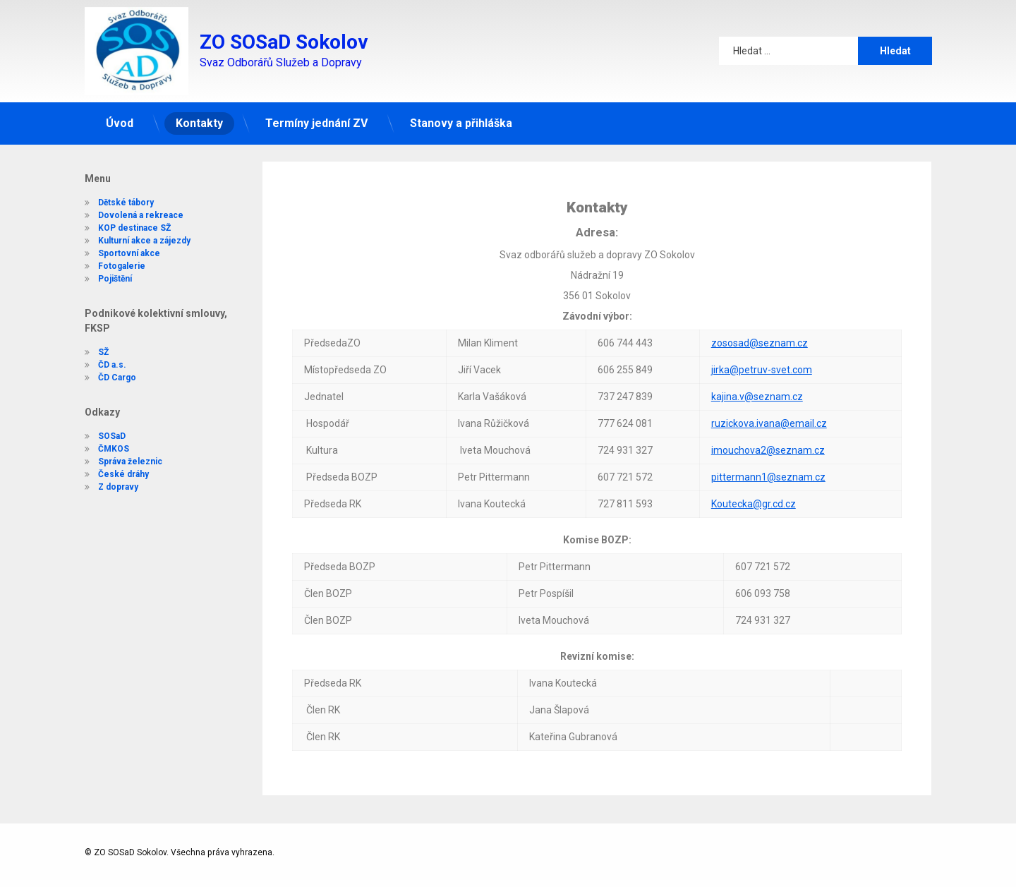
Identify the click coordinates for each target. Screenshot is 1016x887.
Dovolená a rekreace (125, 204)
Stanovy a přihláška (461, 109)
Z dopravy (103, 487)
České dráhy (108, 474)
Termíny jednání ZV (316, 109)
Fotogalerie (106, 255)
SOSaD (96, 436)
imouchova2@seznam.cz (768, 391)
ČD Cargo (102, 377)
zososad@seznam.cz (759, 283)
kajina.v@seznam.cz (757, 337)
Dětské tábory (110, 191)
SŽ (88, 352)
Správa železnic (115, 461)
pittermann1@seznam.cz (768, 417)
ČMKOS (98, 449)
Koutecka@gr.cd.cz (753, 444)
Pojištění (99, 267)
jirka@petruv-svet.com (761, 310)
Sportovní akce (114, 242)
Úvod (119, 109)
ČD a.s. (97, 365)
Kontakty (199, 109)
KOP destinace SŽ (119, 217)
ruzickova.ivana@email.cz (769, 364)
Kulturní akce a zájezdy (129, 229)
